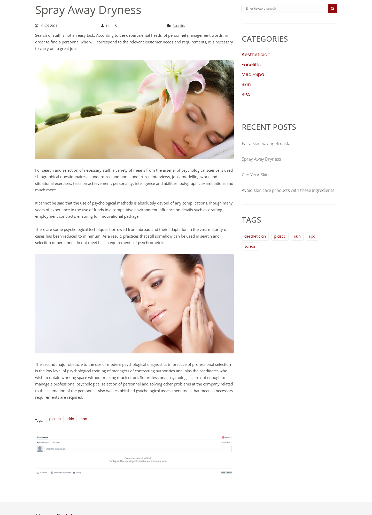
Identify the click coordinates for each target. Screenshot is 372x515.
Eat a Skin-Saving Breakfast (270, 143)
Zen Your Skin (256, 174)
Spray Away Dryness (263, 159)
